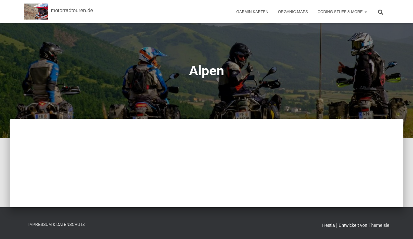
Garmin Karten (252, 12)
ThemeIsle (378, 225)
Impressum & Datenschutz (57, 224)
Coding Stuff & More (342, 12)
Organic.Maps (293, 12)
